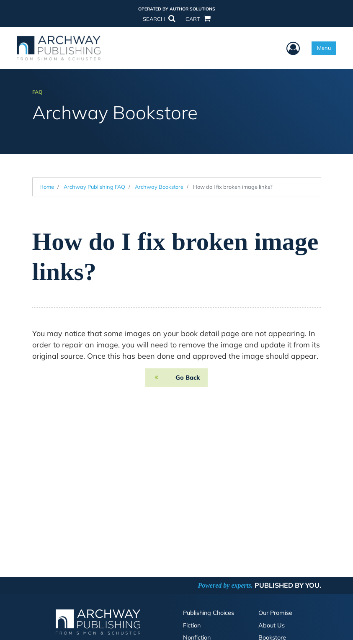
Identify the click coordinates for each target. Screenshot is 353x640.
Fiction (192, 625)
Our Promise (275, 613)
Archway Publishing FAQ (94, 186)
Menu (324, 47)
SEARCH (159, 19)
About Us (271, 625)
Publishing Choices (208, 613)
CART (198, 19)
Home (46, 186)
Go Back (187, 377)
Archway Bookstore (159, 186)
